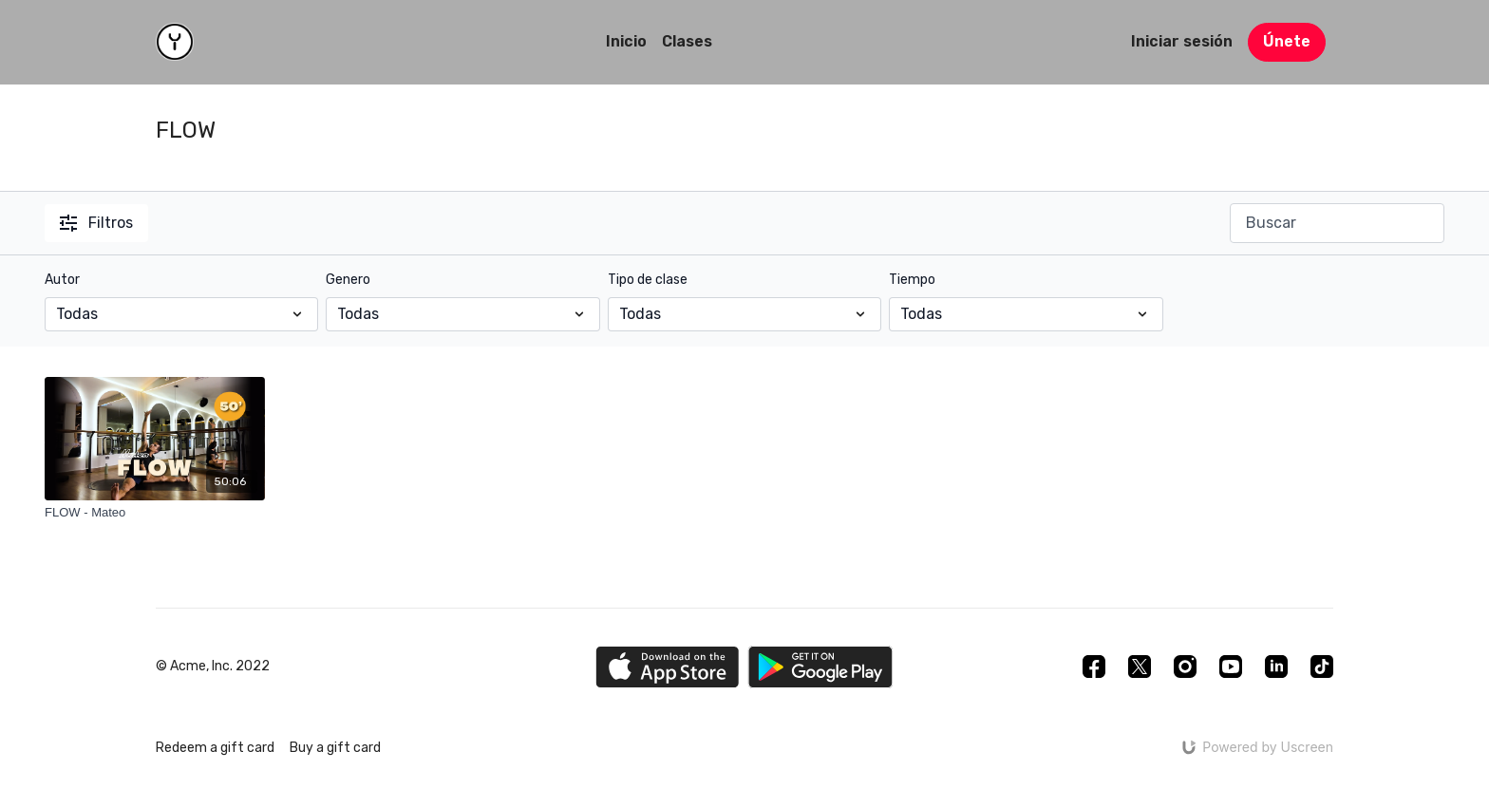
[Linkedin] (1276, 666)
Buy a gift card (335, 748)
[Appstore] (667, 667)
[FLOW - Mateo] (155, 512)
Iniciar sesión (1182, 41)
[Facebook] (1094, 666)
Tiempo (912, 280)
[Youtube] (1230, 666)
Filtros (96, 223)
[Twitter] (1139, 666)
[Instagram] (1185, 666)
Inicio (626, 41)
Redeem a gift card (215, 748)
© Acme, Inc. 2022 (213, 666)
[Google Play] (820, 667)
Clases (687, 41)
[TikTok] (1321, 666)
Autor (62, 280)
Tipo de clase (648, 280)
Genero (348, 280)
